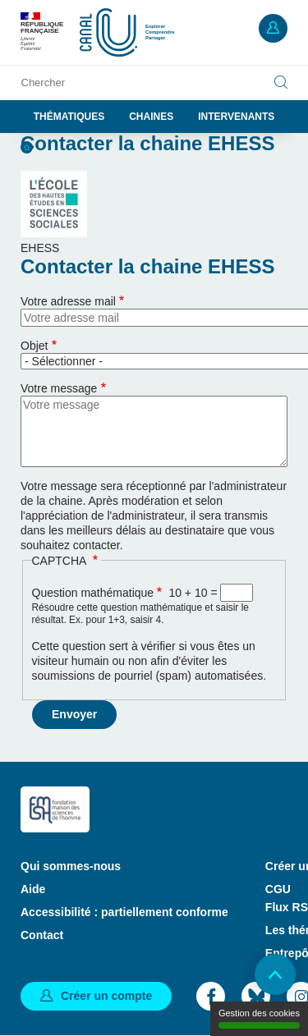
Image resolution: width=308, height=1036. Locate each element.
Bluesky (255, 996)
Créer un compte (106, 995)
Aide (33, 889)
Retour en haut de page (275, 974)
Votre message (59, 388)
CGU (278, 889)
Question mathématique (93, 592)
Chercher (43, 82)
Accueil (27, 147)
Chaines (151, 116)
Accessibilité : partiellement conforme (124, 912)
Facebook (210, 996)
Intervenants (236, 116)
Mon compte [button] (273, 28)
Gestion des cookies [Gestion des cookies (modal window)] (259, 1018)
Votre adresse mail (68, 301)
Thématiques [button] (69, 116)
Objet (34, 345)
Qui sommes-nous (71, 866)
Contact (42, 935)
